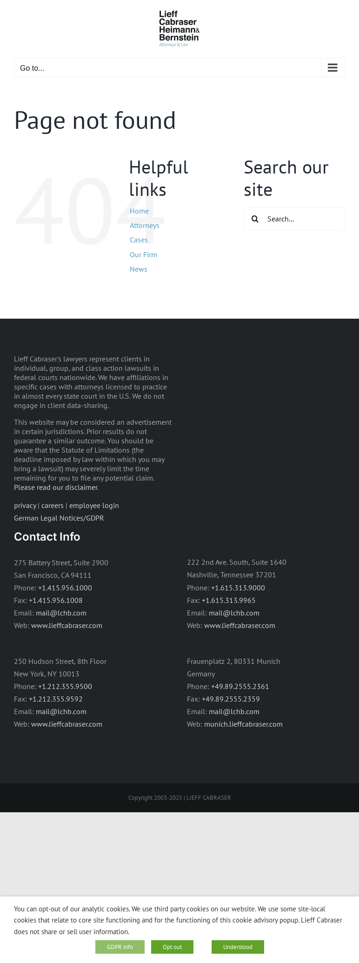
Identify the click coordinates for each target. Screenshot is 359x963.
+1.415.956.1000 (65, 587)
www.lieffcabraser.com (66, 625)
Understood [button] (238, 947)
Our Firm (143, 254)
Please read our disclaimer (55, 487)
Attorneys (145, 225)
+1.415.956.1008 (56, 600)
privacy (25, 505)
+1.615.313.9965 (229, 600)
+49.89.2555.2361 (240, 686)
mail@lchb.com (61, 612)
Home (139, 210)
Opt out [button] (172, 947)
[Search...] (294, 218)
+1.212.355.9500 (65, 686)
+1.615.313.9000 (238, 587)
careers (52, 505)
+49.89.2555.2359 (231, 698)
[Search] (255, 218)
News (138, 269)
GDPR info (120, 947)
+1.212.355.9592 (56, 698)
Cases (139, 239)
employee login (94, 505)
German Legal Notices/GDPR (59, 517)
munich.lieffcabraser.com (243, 724)
